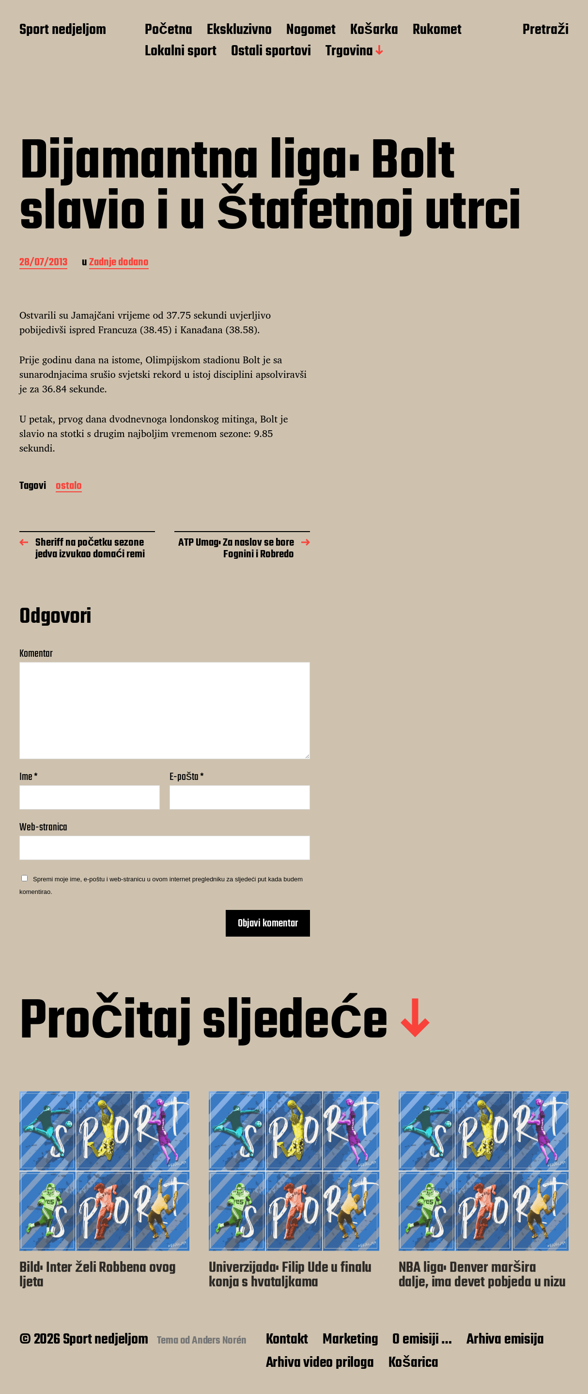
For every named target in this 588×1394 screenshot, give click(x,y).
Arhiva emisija (504, 1340)
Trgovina (349, 52)
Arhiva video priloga (320, 1363)
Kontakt (287, 1340)
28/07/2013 (43, 263)
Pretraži (546, 30)
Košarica (413, 1363)
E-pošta (187, 777)
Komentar (36, 654)
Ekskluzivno (239, 30)
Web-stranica (43, 826)
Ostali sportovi (271, 52)
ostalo (69, 487)
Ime (28, 777)
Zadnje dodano (119, 263)
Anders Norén (219, 1340)
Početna (168, 30)
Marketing (350, 1340)
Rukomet (437, 30)
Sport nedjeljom (62, 30)
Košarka (374, 30)
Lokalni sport (181, 52)
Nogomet (311, 30)
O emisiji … (422, 1340)
